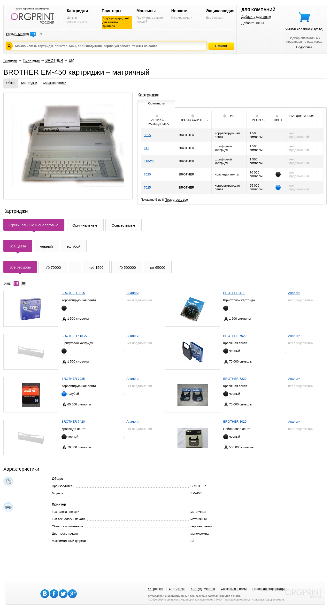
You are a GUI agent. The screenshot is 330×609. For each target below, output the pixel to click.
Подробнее (304, 47)
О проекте (155, 589)
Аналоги (132, 293)
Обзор (10, 83)
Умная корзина (304, 29)
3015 (147, 135)
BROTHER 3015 (73, 293)
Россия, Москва (17, 34)
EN (40, 34)
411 (146, 148)
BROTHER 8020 (234, 421)
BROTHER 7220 (234, 378)
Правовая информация (269, 589)
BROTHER (54, 60)
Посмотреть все (176, 199)
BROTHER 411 (234, 293)
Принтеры (111, 11)
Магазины (146, 11)
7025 (147, 187)
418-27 (148, 161)
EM (71, 60)
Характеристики (54, 83)
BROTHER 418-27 (74, 336)
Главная (10, 60)
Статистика (177, 589)
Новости (179, 11)
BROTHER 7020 (234, 336)
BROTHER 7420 (73, 421)
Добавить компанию (256, 16)
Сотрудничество (203, 589)
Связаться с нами (234, 589)
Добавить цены (252, 23)
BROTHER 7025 (73, 378)
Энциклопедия (220, 11)
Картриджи (77, 11)
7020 (147, 174)
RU (32, 34)
